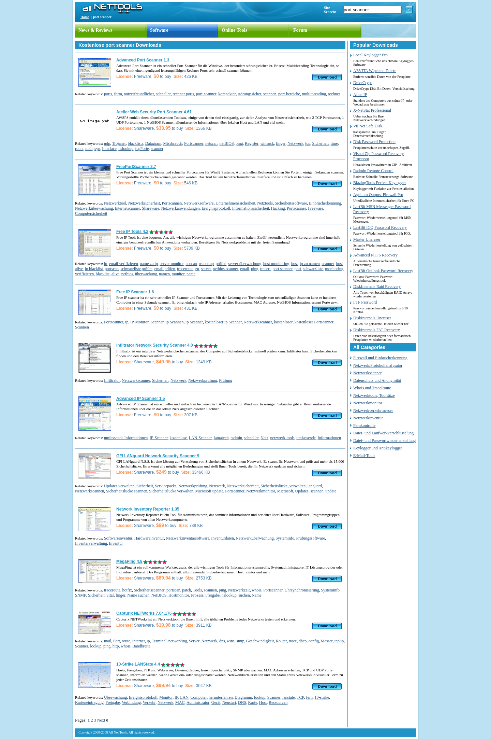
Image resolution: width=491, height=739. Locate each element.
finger (281, 143)
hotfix (127, 590)
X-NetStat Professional (372, 110)
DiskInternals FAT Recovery (376, 329)
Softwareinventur (118, 538)
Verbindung (131, 702)
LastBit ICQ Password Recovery (380, 227)
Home (84, 17)
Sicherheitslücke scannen (126, 491)
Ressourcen (278, 702)
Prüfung (225, 380)
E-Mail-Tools (364, 455)
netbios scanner (225, 268)
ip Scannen (175, 322)
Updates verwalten (119, 486)
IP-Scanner (159, 437)
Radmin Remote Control (373, 170)
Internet (138, 641)
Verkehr (149, 702)
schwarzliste (313, 268)
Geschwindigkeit (260, 641)
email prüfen (164, 268)
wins (231, 641)
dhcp (303, 641)
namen (164, 273)
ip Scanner (194, 322)
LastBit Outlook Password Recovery (383, 270)
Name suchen (138, 595)
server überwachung (244, 263)
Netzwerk (295, 143)
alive (115, 273)
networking (177, 641)
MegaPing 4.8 (129, 561)
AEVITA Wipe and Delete (374, 70)
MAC (179, 702)
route (79, 148)
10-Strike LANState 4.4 (138, 664)
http (116, 646)
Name (257, 595)
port (298, 268)
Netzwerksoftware (199, 203)
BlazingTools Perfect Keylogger (379, 182)
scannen (270, 94)
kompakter (227, 94)
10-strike (321, 697)
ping (239, 143)
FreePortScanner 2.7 (136, 166)
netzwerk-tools (282, 437)
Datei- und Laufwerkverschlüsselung (383, 433)
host (294, 263)
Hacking (278, 208)
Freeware (315, 208)
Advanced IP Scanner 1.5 (140, 398)
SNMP (80, 595)
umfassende (306, 437)
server (206, 268)
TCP (300, 697)
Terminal (159, 641)
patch (186, 590)
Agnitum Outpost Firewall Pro (378, 194)
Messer (327, 641)
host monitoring (276, 263)
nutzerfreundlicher (139, 94)
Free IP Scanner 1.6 (135, 292)
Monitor (166, 697)
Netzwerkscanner (258, 322)
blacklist (103, 273)
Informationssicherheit (250, 208)
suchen (244, 595)
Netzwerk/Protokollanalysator (377, 365)
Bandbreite (141, 646)
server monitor (171, 263)
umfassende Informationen (126, 437)
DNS (242, 702)
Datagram (153, 143)
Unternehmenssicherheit (235, 203)
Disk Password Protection (374, 141)
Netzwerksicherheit (144, 203)
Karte (252, 702)
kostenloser (283, 322)
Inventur (116, 543)
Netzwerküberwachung (94, 208)
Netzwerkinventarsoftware (187, 538)
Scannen (82, 327)
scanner (157, 148)
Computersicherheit (91, 213)
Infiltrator (112, 380)
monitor (178, 273)
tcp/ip (339, 641)
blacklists (135, 143)
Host (263, 702)
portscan (112, 268)
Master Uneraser (367, 239)
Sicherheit (320, 143)
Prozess (197, 595)
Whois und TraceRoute (372, 388)
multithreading (314, 94)
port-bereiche (289, 94)
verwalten (297, 486)
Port (116, 641)
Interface (109, 148)
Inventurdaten (222, 538)
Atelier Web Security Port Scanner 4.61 (154, 112)
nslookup (125, 148)
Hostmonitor (178, 595)
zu (197, 268)
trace (293, 641)
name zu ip (149, 263)
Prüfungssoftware (310, 538)
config (314, 641)
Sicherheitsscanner (149, 590)
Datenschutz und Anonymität (377, 380)
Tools (197, 590)
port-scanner (206, 94)
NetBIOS (159, 595)
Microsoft (285, 491)
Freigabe (212, 595)
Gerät (216, 702)
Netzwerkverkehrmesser (373, 410)
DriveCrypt (362, 82)
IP (176, 697)
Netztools (265, 203)
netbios (127, 273)
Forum (300, 30)
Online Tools (234, 30)
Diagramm (243, 697)
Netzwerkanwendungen (180, 208)
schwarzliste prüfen (136, 268)
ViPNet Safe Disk (367, 126)
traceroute (185, 268)
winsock (267, 143)
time (334, 143)
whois (257, 590)
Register (251, 143)
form (118, 94)
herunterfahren (221, 697)
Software (159, 30)
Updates (301, 491)
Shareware (150, 208)
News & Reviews (95, 30)
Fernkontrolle (364, 425)
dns (222, 641)
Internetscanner (127, 208)
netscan (211, 143)
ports (108, 94)
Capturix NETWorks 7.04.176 (144, 613)
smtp (240, 641)
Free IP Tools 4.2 (132, 231)
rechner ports (183, 94)
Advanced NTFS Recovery (375, 255)
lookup (95, 646)
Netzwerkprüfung (202, 380)
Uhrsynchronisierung (302, 590)
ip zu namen (310, 263)
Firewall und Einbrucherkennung (380, 357)
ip (105, 263)
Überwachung (115, 697)
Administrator (198, 702)
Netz (264, 437)
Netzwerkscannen (89, 491)
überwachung (146, 273)
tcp (307, 143)
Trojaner (119, 143)
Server (194, 641)
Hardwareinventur (149, 538)
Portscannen (172, 203)
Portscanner (194, 143)
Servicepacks (165, 486)
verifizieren (84, 273)
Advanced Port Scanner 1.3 (142, 60)
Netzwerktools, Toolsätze (374, 395)
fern (309, 697)
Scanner (157, 322)
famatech (221, 437)
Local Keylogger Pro (370, 55)
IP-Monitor (139, 322)
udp (107, 143)
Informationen (329, 437)
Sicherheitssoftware (291, 203)
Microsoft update (209, 491)
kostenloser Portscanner (314, 322)
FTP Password (365, 302)
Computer (198, 697)
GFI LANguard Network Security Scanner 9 (157, 456)
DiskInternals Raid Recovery (377, 286)
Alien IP (360, 94)
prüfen (221, 263)
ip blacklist (94, 268)
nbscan (191, 263)
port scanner (282, 268)
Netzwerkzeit (239, 590)
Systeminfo (285, 538)
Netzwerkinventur (368, 418)
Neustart (229, 702)
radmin (236, 437)
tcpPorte (142, 148)
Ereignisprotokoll (216, 208)
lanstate (288, 697)
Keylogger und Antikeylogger (377, 448)
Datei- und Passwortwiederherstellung (384, 440)
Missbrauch (172, 143)
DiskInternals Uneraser (372, 318)
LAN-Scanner (200, 437)
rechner (334, 94)
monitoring (334, 268)
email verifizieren (123, 263)
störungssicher (249, 94)
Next (101, 720)
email (244, 268)
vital (110, 595)
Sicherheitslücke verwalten (171, 491)
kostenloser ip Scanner (223, 322)
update (330, 491)
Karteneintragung (89, 702)
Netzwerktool (115, 203)
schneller (163, 94)
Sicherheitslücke (274, 486)
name (191, 273)
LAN (184, 697)
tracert (265, 268)
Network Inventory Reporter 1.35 (147, 509)
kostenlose (178, 437)
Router (281, 641)
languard (315, 486)
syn (97, 148)
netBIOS (227, 143)
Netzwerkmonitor (260, 491)
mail (88, 148)
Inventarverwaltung (91, 543)
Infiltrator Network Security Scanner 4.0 (154, 345)
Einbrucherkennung (325, 203)
